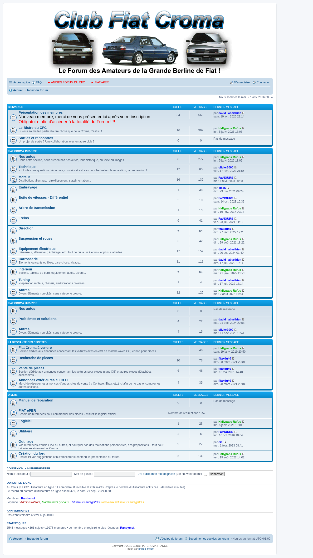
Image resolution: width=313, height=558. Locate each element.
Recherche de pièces (36, 358)
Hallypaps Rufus (229, 128)
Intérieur (25, 269)
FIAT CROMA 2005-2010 (22, 303)
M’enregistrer (38, 468)
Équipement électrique (37, 249)
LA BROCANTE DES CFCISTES (27, 342)
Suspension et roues (36, 238)
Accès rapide (21, 82)
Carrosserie (28, 259)
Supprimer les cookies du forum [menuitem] (208, 538)
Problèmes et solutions (38, 319)
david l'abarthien (229, 113)
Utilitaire (25, 431)
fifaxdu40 (224, 229)
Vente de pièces (31, 368)
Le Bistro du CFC (33, 128)
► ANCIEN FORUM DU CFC (66, 82)
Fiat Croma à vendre (35, 348)
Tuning (24, 280)
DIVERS (13, 394)
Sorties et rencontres (36, 138)
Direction (26, 228)
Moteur (24, 177)
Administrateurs (30, 502)
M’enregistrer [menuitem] (242, 82)
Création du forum (34, 453)
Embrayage (28, 187)
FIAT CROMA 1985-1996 (22, 151)
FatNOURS (225, 177)
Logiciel (25, 421)
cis (220, 442)
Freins (24, 218)
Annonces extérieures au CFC (43, 380)
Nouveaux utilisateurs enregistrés (122, 502)
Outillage (26, 441)
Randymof (28, 498)
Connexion (15, 468)
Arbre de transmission (37, 208)
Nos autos (27, 156)
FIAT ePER (27, 410)
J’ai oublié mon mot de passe (156, 474)
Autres (24, 290)
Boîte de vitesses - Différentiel (43, 197)
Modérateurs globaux (55, 502)
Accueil (18, 538)
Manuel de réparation (36, 400)
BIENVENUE (15, 107)
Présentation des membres (41, 112)
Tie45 (222, 188)
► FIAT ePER (100, 82)
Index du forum (37, 538)
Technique (27, 167)
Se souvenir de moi (192, 474)
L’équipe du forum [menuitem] (171, 538)
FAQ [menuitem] (39, 82)
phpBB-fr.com (146, 548)
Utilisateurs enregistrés (85, 502)
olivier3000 (225, 167)
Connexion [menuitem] (263, 82)
